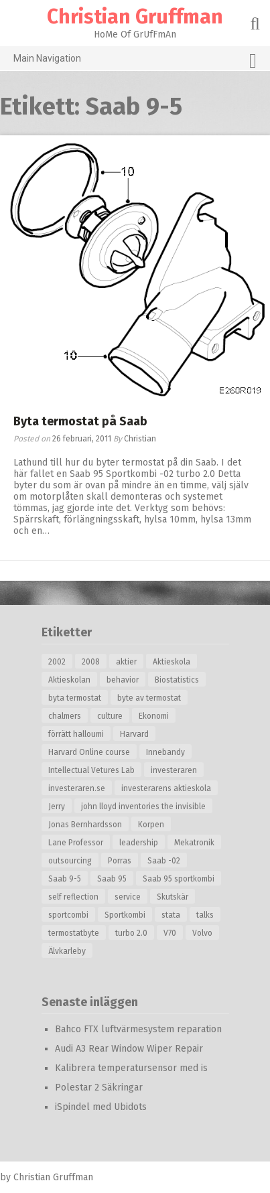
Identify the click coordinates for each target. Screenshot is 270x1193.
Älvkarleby (67, 951)
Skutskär (172, 897)
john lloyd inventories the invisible (143, 806)
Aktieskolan (69, 680)
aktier (126, 661)
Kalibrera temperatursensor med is (131, 1068)
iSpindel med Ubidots (101, 1107)
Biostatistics (177, 680)
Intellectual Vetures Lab (91, 770)
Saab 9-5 (64, 879)
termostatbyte (73, 933)
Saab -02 (163, 860)
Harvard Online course (89, 752)
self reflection (73, 897)
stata (170, 915)
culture (110, 716)
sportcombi (68, 915)
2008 (91, 661)
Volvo (202, 933)
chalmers (64, 716)
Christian (140, 438)
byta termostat (74, 698)
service (128, 897)
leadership (138, 842)
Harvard (134, 734)
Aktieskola (171, 661)
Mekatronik (194, 842)
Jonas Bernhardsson (85, 824)
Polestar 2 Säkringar (99, 1087)
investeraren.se (76, 788)
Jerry (56, 806)
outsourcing (70, 860)
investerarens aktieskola (166, 788)
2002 (57, 661)
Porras (119, 860)
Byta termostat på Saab (80, 421)
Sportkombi (125, 915)
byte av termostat (149, 698)
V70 (169, 933)
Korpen (151, 824)
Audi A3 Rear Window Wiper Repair (129, 1048)
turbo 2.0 (131, 933)
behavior (123, 680)
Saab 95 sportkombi (178, 879)
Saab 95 (112, 879)
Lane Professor (75, 842)
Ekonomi (154, 716)
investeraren (174, 770)
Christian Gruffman (135, 17)
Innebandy (165, 752)
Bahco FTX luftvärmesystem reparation (138, 1029)
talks (205, 915)
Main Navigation (135, 61)
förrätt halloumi (76, 734)
